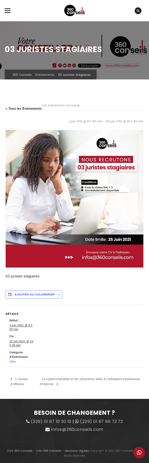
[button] (139, 452)
